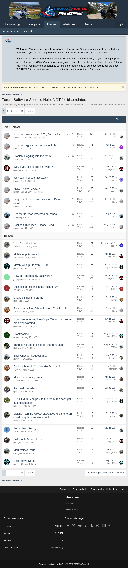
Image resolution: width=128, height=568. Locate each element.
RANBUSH (18, 247)
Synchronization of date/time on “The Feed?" (40, 308)
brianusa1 (17, 406)
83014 (16, 431)
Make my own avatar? (26, 188)
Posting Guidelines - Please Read (33, 225)
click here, (22, 65)
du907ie (17, 348)
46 (36, 138)
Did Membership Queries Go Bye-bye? (36, 366)
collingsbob (18, 453)
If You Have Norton (24, 460)
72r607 (16, 290)
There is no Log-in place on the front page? (39, 344)
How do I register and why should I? (34, 145)
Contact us (65, 489)
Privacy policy (97, 489)
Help (108, 489)
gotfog (16, 391)
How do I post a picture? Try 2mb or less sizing (41, 134)
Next (29, 111)
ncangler (113, 369)
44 (22, 111)
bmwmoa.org (12, 24)
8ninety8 (113, 180)
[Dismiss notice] (122, 87)
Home (116, 489)
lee (115, 137)
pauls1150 (18, 268)
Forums (51, 24)
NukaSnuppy (57, 547)
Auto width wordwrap (26, 388)
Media (88, 24)
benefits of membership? (101, 62)
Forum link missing (24, 428)
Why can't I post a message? (30, 177)
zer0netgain (111, 358)
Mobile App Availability (26, 254)
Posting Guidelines (11, 31)
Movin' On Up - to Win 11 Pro (31, 265)
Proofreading (21, 334)
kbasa (16, 138)
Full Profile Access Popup (28, 439)
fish (15, 217)
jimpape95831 (19, 279)
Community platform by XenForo (64, 564)
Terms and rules (80, 489)
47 (40, 138)
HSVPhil (113, 300)
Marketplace (33, 24)
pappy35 (17, 442)
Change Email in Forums (28, 297)
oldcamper (18, 337)
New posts (28, 31)
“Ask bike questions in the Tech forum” (36, 286)
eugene (113, 148)
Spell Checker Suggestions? (30, 355)
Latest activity (71, 509)
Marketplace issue (24, 450)
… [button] (17, 111)
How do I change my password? (32, 275)
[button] (79, 24)
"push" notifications (24, 243)
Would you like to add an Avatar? (33, 166)
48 (44, 138)
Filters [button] (118, 119)
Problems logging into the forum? (33, 156)
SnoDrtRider (19, 381)
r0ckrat (16, 421)
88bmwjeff (18, 257)
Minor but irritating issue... (28, 377)
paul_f (114, 246)
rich (15, 301)
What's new (69, 24)
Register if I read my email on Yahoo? (35, 214)
